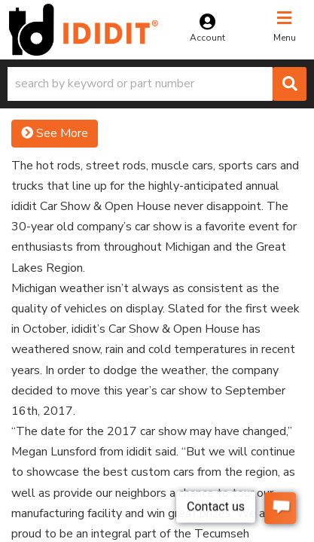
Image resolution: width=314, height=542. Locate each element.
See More (54, 133)
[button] (157, 84)
